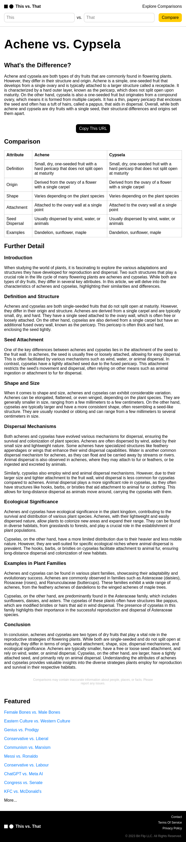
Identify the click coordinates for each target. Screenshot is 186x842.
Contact (176, 817)
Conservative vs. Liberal (26, 738)
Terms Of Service (170, 822)
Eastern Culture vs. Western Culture (37, 721)
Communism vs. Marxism (27, 747)
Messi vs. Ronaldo (21, 756)
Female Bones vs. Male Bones (32, 712)
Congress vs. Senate (23, 782)
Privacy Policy (172, 828)
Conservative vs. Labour (26, 765)
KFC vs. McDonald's (22, 791)
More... (10, 800)
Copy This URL (93, 128)
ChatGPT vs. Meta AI (23, 774)
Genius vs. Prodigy (21, 730)
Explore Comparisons (162, 6)
